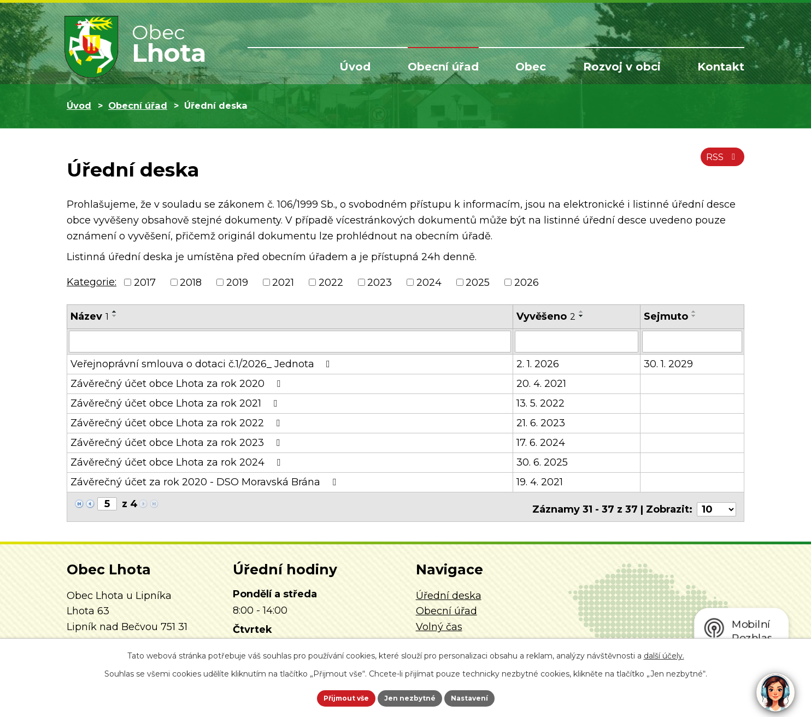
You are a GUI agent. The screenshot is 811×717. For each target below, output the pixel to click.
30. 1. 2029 (668, 363)
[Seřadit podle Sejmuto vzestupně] (694, 311)
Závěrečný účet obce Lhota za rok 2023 (177, 442)
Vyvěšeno (545, 316)
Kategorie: (91, 282)
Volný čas (439, 621)
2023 (379, 282)
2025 (478, 282)
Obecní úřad (443, 66)
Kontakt (720, 66)
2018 (191, 282)
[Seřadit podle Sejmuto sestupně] (694, 316)
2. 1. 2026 (537, 363)
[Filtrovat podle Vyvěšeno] (576, 341)
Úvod (355, 66)
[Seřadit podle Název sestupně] (115, 316)
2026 (526, 282)
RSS (720, 163)
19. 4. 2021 (539, 481)
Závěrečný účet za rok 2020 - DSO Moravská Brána (205, 481)
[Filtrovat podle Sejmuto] (692, 341)
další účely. (664, 653)
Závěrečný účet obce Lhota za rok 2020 (177, 383)
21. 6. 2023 (540, 422)
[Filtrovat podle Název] (290, 341)
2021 (283, 282)
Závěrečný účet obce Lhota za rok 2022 (177, 422)
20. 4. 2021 (541, 383)
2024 (429, 282)
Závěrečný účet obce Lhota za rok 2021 (175, 402)
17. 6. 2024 (540, 442)
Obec (530, 66)
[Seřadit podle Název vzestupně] (115, 311)
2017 (145, 282)
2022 (331, 282)
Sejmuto (666, 316)
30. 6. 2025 (542, 461)
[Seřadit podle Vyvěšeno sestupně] (581, 316)
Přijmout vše (331, 697)
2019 (237, 282)
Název (89, 316)
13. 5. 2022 (540, 402)
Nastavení (485, 697)
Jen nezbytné (410, 697)
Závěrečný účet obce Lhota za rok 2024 (177, 461)
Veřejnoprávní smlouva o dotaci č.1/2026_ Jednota (202, 363)
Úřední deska (448, 590)
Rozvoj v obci (622, 66)
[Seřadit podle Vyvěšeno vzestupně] (581, 311)
